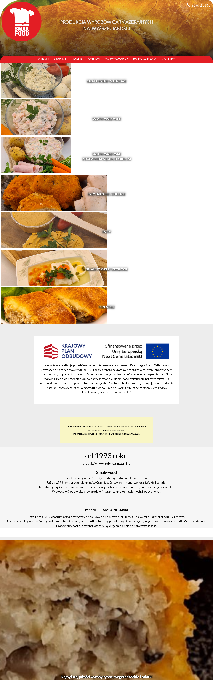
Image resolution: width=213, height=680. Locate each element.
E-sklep (78, 59)
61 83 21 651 (201, 5)
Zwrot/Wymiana (116, 59)
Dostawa (93, 59)
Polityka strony (145, 59)
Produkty (61, 59)
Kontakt (168, 59)
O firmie (43, 59)
